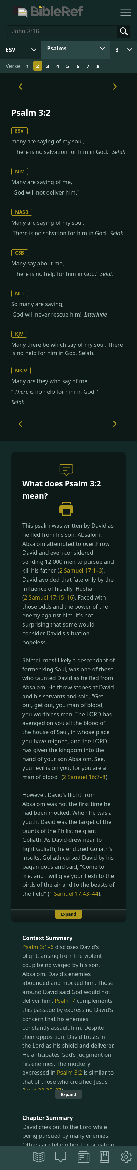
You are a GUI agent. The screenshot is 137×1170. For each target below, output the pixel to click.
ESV (19, 130)
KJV (19, 334)
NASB (21, 212)
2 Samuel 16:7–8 (84, 777)
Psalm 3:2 (69, 1072)
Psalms (57, 48)
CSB (19, 252)
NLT (19, 293)
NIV (19, 171)
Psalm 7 (65, 1001)
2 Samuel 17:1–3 (80, 570)
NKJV (21, 370)
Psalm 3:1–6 (37, 947)
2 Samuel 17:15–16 (48, 597)
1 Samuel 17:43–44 (73, 894)
